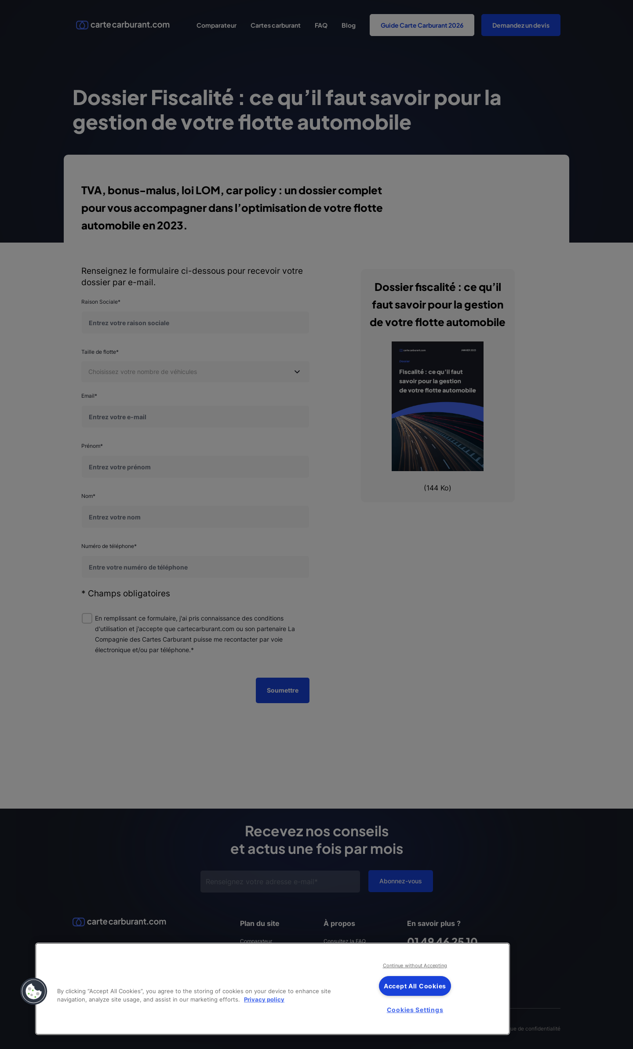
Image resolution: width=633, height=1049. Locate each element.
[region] (272, 989)
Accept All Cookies (415, 986)
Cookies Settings (415, 1009)
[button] (34, 991)
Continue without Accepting (415, 965)
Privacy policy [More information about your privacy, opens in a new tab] (264, 999)
